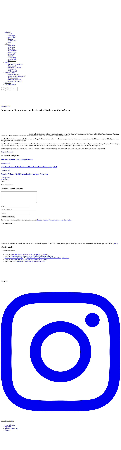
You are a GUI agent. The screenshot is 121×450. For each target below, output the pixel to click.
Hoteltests (8, 83)
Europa (10, 39)
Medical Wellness (13, 74)
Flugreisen (11, 49)
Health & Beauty (10, 72)
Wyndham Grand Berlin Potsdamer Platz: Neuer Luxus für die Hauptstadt (29, 167)
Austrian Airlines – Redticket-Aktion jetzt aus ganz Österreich (24, 174)
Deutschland (12, 37)
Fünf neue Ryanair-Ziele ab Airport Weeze (17, 159)
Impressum (8, 429)
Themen (7, 432)
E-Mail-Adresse (6, 212)
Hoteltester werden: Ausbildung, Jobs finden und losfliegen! (29, 256)
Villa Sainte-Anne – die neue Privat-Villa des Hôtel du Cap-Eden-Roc (32, 258)
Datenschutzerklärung (11, 430)
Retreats (10, 56)
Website (3, 215)
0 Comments (4, 179)
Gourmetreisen (12, 50)
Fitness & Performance (15, 81)
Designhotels (12, 66)
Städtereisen (12, 57)
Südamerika (12, 40)
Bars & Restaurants (10, 84)
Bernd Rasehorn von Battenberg (14, 260)
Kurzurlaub (11, 54)
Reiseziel (7, 32)
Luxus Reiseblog (10, 427)
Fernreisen (11, 47)
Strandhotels (12, 69)
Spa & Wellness (13, 78)
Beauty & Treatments (14, 79)
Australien (11, 35)
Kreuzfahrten (12, 52)
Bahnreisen (11, 45)
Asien (10, 34)
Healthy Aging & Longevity (16, 76)
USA (9, 42)
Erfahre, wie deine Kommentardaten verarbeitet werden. (54, 222)
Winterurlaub (12, 61)
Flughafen (4, 152)
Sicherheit (10, 152)
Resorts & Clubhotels (14, 67)
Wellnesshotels (12, 71)
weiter (116, 245)
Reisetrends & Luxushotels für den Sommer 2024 (30, 263)
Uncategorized (5, 106)
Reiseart (7, 44)
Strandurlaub (12, 59)
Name (3, 208)
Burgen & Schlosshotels (15, 64)
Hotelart (7, 62)
